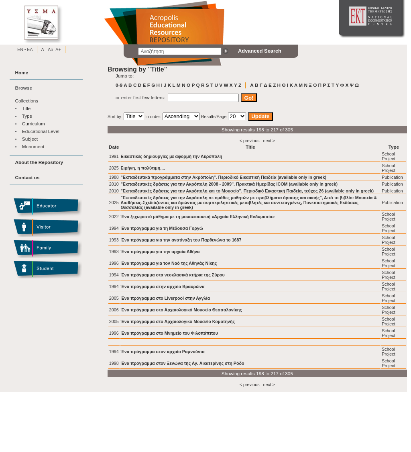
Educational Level (40, 131)
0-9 (119, 85)
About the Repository (39, 162)
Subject (30, 138)
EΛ (29, 49)
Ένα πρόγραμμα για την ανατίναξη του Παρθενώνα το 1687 (181, 239)
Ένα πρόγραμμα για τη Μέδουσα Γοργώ (162, 228)
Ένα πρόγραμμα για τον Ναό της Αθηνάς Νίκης (169, 263)
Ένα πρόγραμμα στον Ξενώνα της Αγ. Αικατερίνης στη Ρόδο (182, 363)
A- (43, 49)
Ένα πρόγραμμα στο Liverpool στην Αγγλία (165, 298)
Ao (50, 49)
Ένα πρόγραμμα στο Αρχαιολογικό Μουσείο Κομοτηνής (178, 321)
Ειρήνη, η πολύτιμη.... (143, 168)
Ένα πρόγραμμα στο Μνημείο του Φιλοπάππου (169, 333)
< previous (250, 140)
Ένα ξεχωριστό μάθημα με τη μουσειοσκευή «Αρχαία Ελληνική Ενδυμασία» (198, 216)
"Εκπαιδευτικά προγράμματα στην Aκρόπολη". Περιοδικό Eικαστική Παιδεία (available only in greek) (224, 177)
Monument (33, 146)
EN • (21, 49)
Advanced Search (259, 51)
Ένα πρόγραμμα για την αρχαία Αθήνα (160, 251)
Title (26, 108)
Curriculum (33, 123)
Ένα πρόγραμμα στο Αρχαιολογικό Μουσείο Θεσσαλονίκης (181, 309)
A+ (58, 49)
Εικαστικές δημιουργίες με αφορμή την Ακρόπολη (171, 156)
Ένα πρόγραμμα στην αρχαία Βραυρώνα (163, 286)
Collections (27, 100)
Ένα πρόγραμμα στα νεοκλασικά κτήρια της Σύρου (173, 274)
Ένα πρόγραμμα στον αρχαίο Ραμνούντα (163, 351)
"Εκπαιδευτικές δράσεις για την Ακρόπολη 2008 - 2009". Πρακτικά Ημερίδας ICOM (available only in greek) (229, 184)
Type (27, 116)
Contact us (27, 177)
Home (21, 72)
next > (269, 140)
